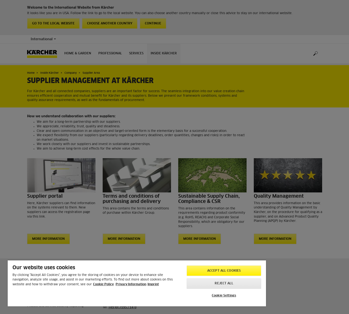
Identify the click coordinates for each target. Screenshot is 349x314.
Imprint (153, 284)
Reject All (224, 283)
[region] (137, 283)
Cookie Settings (224, 295)
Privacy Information (131, 284)
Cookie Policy (103, 284)
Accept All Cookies (224, 270)
